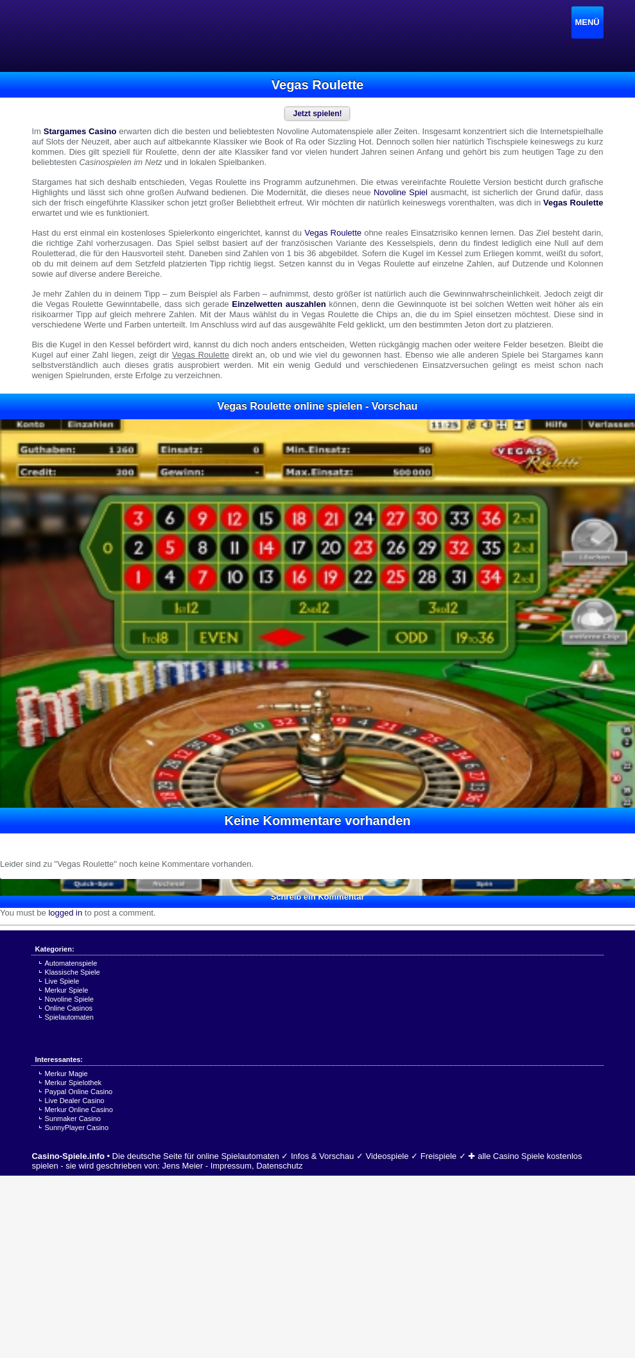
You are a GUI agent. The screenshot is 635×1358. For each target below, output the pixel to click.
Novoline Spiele (68, 999)
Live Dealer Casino (74, 1100)
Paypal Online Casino (78, 1091)
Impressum (231, 1166)
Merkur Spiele (66, 990)
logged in (65, 913)
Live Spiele (61, 981)
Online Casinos (68, 1008)
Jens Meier (183, 1166)
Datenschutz (279, 1166)
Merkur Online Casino (78, 1109)
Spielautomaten (68, 1017)
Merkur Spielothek (72, 1082)
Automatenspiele (70, 963)
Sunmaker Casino (72, 1118)
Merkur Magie (65, 1073)
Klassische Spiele (72, 972)
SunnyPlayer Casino (76, 1127)
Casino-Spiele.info (67, 1156)
